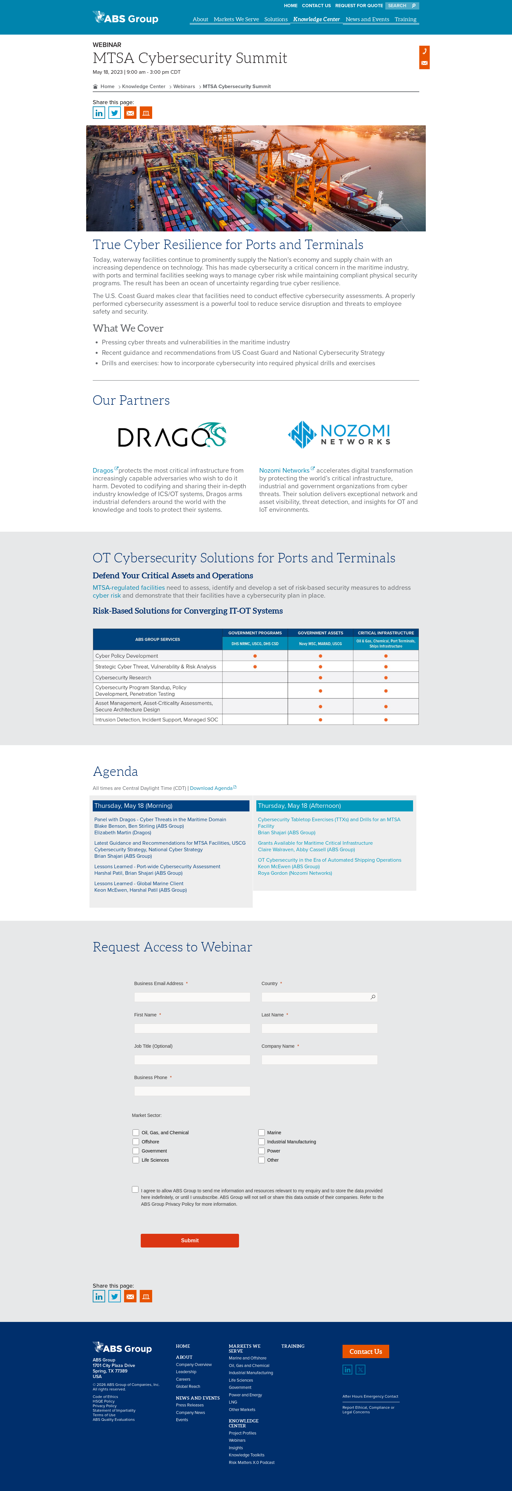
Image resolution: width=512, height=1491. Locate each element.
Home (290, 5)
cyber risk (107, 596)
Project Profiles (242, 1433)
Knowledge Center (316, 19)
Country (270, 983)
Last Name (273, 1014)
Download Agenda (211, 788)
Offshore (150, 1141)
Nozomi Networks (284, 471)
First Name (145, 1014)
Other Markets (242, 1409)
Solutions (276, 19)
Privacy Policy (180, 1204)
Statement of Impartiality (114, 1410)
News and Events (367, 19)
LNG (233, 1402)
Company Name (278, 1046)
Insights (236, 1448)
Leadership (186, 1371)
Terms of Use (104, 1415)
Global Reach (188, 1386)
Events (182, 1419)
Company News (190, 1412)
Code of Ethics (105, 1396)
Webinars (184, 86)
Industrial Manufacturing (291, 1141)
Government (154, 1151)
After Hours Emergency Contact (370, 1396)
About (200, 19)
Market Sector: (147, 1115)
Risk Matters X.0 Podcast (252, 1462)
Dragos (103, 471)
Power (273, 1151)
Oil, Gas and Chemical (249, 1365)
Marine (274, 1132)
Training (406, 19)
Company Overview (194, 1364)
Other (273, 1160)
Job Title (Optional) (153, 1046)
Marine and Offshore (247, 1358)
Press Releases (190, 1405)
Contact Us (316, 5)
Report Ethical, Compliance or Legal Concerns (368, 1409)
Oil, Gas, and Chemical (165, 1132)
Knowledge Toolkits (246, 1455)
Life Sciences (155, 1160)
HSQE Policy (104, 1401)
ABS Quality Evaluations (114, 1419)
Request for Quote (359, 5)
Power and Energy (245, 1395)
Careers (183, 1379)
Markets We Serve (236, 19)
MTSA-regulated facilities (129, 588)
